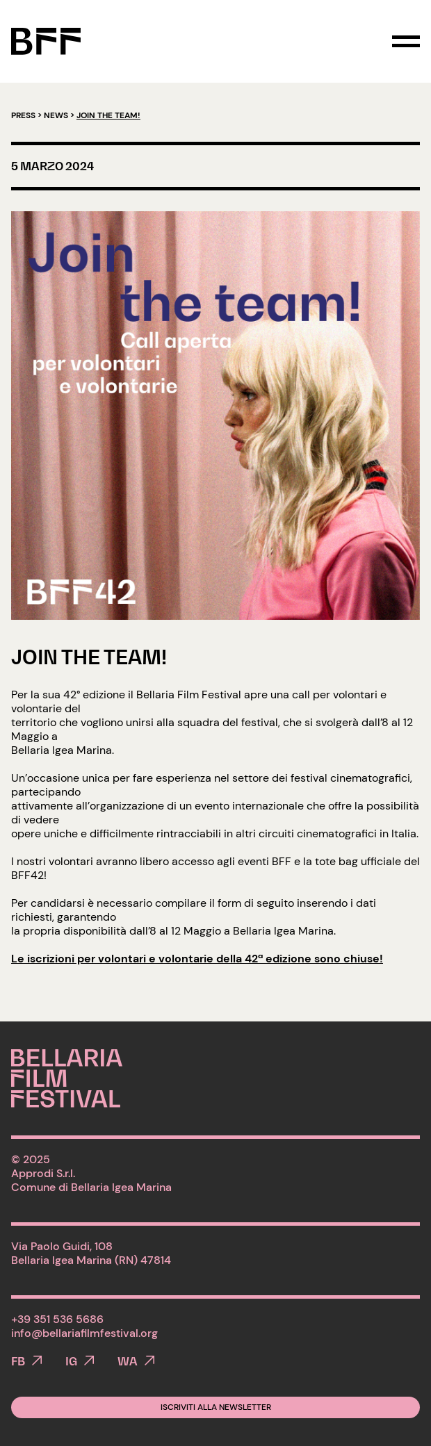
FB (18, 1361)
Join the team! (89, 657)
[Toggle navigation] (406, 41)
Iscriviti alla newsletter (216, 1407)
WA (127, 1361)
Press (23, 115)
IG (71, 1361)
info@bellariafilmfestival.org (84, 1333)
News (56, 115)
